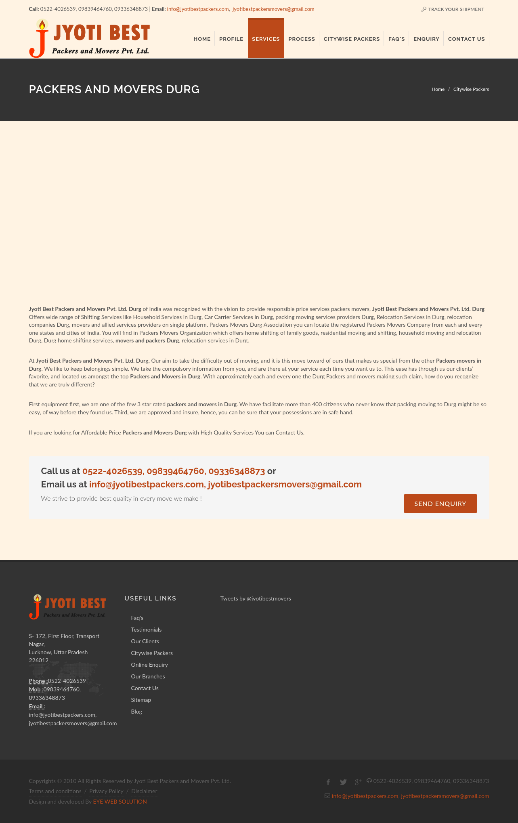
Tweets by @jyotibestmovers (255, 598)
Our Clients (145, 641)
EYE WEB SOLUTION (120, 801)
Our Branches (148, 676)
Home (438, 89)
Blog (136, 711)
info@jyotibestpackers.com (198, 9)
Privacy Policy (106, 790)
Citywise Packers (471, 89)
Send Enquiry (440, 503)
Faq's (137, 617)
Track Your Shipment (453, 9)
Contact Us (145, 687)
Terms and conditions (55, 790)
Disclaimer (144, 790)
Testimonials (146, 629)
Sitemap (141, 699)
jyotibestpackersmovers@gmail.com (274, 9)
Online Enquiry (149, 664)
